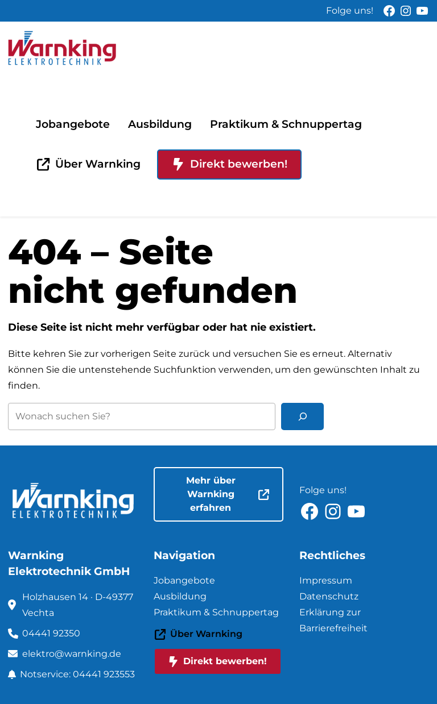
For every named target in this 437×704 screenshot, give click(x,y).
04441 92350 (51, 633)
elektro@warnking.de (71, 653)
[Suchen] (302, 416)
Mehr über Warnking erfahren (227, 494)
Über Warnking (89, 163)
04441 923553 (104, 674)
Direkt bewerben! (229, 163)
